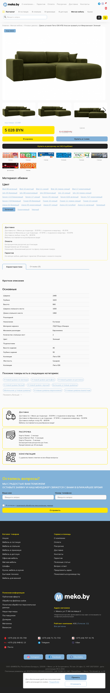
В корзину (28, 139)
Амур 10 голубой (67, 205)
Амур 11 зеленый (86, 205)
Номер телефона (63, 493)
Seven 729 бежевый (11, 201)
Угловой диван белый (14, 385)
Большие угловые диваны (65, 385)
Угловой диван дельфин (43, 380)
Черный (35, 209)
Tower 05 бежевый (31, 201)
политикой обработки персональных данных (34, 505)
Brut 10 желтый (26, 189)
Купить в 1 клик (81, 139)
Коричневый (23, 209)
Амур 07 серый (50, 205)
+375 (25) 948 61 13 (15, 642)
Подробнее (54, 682)
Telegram (44, 642)
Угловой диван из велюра (16, 380)
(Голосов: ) (83, 623)
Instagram (33, 657)
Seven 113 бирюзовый (12, 197)
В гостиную (23, 12)
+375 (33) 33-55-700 (106, 8)
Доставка (9, 227)
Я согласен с (29, 505)
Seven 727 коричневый (91, 197)
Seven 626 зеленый (69, 197)
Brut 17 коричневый (81, 189)
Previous (5, 110)
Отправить (55, 510)
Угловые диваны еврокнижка (48, 390)
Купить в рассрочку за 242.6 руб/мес (55, 146)
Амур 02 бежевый (10, 205)
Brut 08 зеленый (9, 189)
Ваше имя (7, 493)
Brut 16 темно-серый (60, 189)
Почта (8, 647)
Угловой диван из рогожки (70, 380)
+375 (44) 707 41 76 (83, 638)
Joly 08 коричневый (29, 193)
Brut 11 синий (42, 189)
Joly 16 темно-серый (82, 193)
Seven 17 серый (32, 197)
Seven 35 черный (50, 197)
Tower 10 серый (50, 201)
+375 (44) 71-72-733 (106, 3)
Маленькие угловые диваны (17, 390)
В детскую (63, 12)
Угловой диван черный (38, 385)
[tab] (14, 266)
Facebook (55, 657)
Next (104, 110)
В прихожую (50, 12)
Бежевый (100, 205)
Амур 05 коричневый (31, 205)
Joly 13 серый (64, 193)
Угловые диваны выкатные (78, 390)
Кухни (90, 12)
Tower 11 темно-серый (70, 201)
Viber (76, 642)
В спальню (36, 12)
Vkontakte (76, 657)
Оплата (8, 241)
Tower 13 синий (90, 201)
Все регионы (60, 626)
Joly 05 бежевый (9, 193)
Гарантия (9, 253)
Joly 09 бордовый (48, 193)
